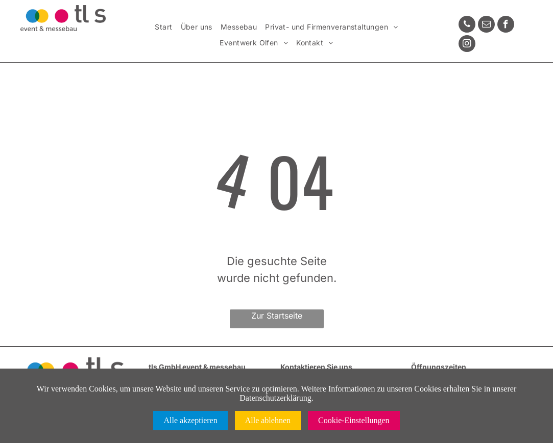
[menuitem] (163, 27)
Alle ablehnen (268, 420)
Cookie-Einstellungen (354, 420)
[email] (486, 25)
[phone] (467, 25)
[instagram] (467, 45)
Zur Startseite (276, 315)
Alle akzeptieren (190, 420)
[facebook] (505, 25)
